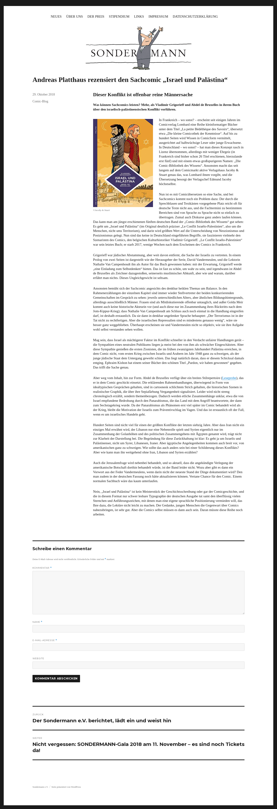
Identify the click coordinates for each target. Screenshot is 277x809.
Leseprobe (229, 378)
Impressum (158, 16)
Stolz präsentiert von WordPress (66, 787)
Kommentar (42, 567)
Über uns (74, 16)
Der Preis (95, 16)
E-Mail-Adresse (45, 640)
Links (139, 16)
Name (37, 621)
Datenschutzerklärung (195, 16)
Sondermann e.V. (40, 787)
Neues (56, 16)
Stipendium (119, 16)
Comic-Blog (40, 101)
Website (38, 658)
